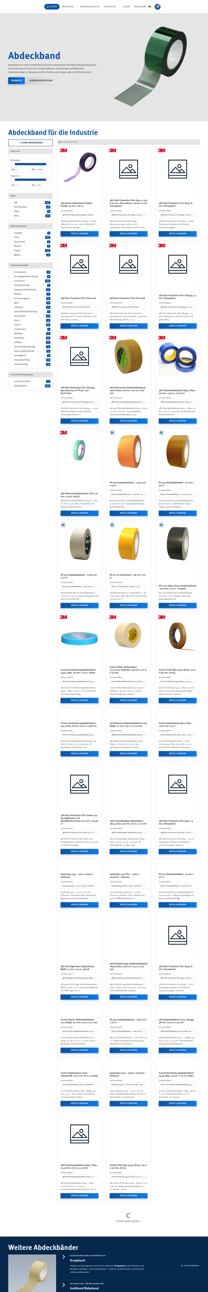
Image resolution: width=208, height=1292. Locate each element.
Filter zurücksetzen (30, 166)
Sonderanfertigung (41, 104)
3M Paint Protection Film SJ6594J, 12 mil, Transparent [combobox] (179, 330)
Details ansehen (79, 257)
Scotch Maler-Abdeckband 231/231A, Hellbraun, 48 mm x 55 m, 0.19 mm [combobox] (129, 705)
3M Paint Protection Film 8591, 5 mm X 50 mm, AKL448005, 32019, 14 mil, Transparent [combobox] (129, 238)
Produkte (16, 104)
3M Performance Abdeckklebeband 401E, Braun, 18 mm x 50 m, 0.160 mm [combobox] (129, 425)
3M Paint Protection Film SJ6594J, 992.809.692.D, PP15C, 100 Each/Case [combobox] (80, 425)
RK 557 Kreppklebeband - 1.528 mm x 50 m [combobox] (79, 610)
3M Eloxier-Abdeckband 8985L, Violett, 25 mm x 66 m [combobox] (80, 238)
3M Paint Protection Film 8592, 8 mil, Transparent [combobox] (179, 238)
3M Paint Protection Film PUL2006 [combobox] (76, 330)
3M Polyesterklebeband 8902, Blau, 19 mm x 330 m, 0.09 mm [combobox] (179, 425)
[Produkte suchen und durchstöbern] (52, 25)
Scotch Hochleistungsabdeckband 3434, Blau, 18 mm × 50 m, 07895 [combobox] (80, 705)
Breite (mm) (15, 183)
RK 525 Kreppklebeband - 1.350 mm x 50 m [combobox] (128, 518)
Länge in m (14, 199)
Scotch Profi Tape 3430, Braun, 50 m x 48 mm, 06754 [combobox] (179, 705)
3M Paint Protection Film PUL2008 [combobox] (125, 330)
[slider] (12, 187)
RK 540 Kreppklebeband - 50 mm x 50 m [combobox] (176, 518)
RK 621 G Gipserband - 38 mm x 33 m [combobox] (125, 610)
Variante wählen (67, 234)
